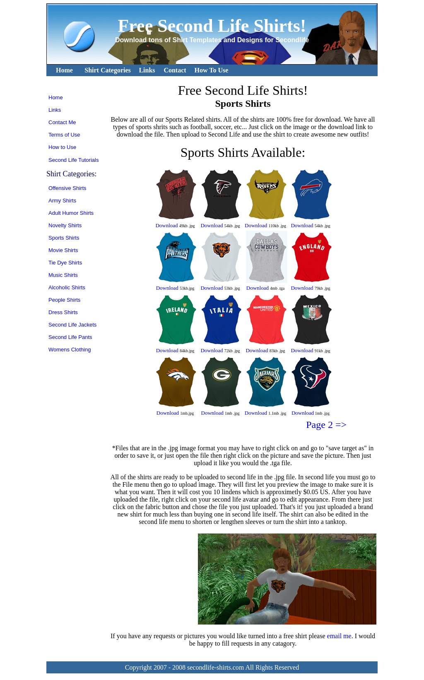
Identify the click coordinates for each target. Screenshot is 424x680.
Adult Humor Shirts (71, 213)
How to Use (62, 147)
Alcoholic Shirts (66, 287)
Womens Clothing (69, 349)
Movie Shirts (63, 250)
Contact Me (62, 122)
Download (166, 225)
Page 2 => (326, 424)
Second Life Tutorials (73, 160)
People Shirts (64, 300)
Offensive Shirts (67, 188)
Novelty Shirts (65, 225)
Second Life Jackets (72, 325)
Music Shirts (63, 275)
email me (339, 635)
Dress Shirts (63, 312)
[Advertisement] (152, 579)
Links (54, 110)
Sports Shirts (63, 238)
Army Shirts (62, 200)
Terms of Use (64, 135)
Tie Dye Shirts (65, 263)
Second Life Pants (70, 337)
